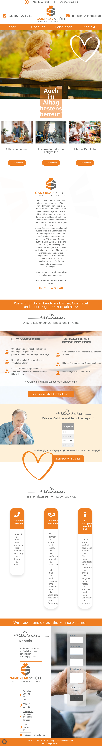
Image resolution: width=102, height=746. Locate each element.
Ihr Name (76, 639)
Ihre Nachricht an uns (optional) (76, 675)
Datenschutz (55, 743)
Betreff (76, 661)
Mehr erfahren (17, 163)
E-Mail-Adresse (76, 650)
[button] (4, 741)
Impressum (46, 743)
